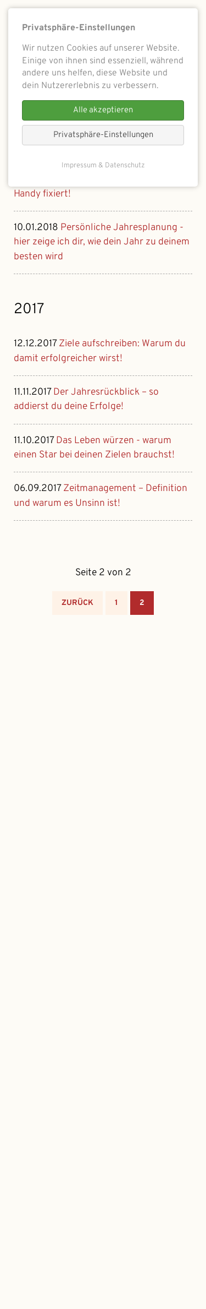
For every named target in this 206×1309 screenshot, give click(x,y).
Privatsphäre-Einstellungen (103, 135)
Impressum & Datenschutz (103, 165)
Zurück (77, 603)
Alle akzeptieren (103, 110)
